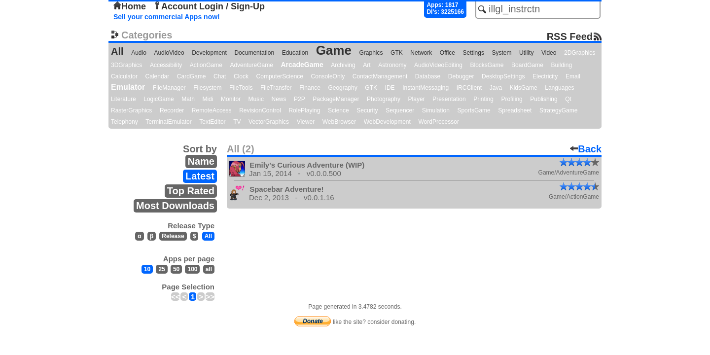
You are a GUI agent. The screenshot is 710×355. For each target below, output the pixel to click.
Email (573, 76)
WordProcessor (438, 121)
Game (334, 50)
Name (201, 161)
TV (237, 121)
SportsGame (473, 110)
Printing (483, 99)
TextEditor (212, 121)
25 (161, 269)
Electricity (545, 76)
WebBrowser (339, 121)
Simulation (436, 110)
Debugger (461, 76)
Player (416, 99)
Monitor (231, 99)
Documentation (254, 52)
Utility (526, 52)
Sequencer (400, 110)
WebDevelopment (387, 121)
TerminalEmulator (168, 121)
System (501, 52)
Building (561, 65)
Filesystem (207, 87)
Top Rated (190, 190)
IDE (390, 87)
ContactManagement (380, 76)
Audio (138, 52)
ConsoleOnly (328, 76)
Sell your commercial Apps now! (166, 17)
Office (447, 52)
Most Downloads (175, 205)
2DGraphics (579, 52)
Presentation (448, 99)
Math (188, 99)
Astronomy (392, 65)
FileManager (169, 87)
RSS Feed (570, 36)
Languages (559, 87)
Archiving (343, 65)
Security (367, 110)
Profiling (511, 99)
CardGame (191, 76)
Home (129, 6)
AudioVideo (169, 52)
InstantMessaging (425, 87)
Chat (219, 76)
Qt (568, 99)
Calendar (157, 76)
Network (421, 52)
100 (192, 269)
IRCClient (469, 87)
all (209, 269)
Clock (241, 76)
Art (366, 65)
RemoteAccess (212, 110)
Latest (199, 176)
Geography (342, 87)
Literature (123, 99)
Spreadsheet (515, 110)
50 (176, 269)
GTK (396, 52)
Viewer (306, 121)
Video (548, 52)
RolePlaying (304, 110)
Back (586, 148)
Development (209, 52)
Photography (383, 99)
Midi (207, 99)
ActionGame (206, 65)
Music (256, 99)
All (117, 51)
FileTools (240, 87)
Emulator (128, 87)
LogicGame (158, 99)
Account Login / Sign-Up (209, 6)
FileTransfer (276, 87)
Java (496, 87)
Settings (473, 52)
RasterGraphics (131, 110)
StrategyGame (558, 110)
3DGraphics (126, 65)
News (279, 99)
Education (295, 52)
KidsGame (523, 87)
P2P (299, 99)
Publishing (543, 99)
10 (147, 269)
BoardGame (527, 65)
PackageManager (336, 99)
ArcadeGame (302, 65)
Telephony (124, 121)
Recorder (172, 110)
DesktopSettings (503, 76)
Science (338, 110)
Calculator (124, 76)
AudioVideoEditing (438, 65)
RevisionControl (260, 110)
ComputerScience (279, 76)
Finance (309, 87)
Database (427, 76)
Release (173, 236)
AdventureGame (251, 65)
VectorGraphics (268, 121)
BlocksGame (487, 65)
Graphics (371, 52)
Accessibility (166, 65)
